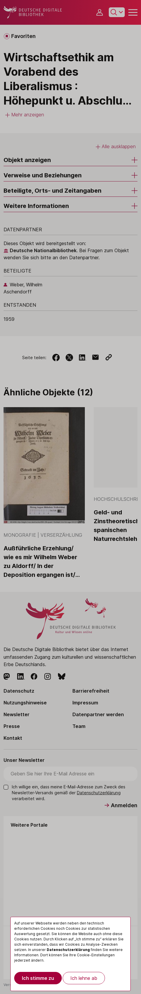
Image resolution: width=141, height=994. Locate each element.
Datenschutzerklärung (68, 949)
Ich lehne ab (83, 978)
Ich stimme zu (38, 978)
